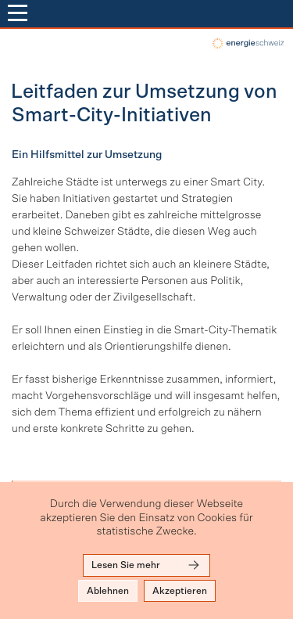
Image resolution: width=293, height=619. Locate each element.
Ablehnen (108, 591)
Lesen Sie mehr (146, 565)
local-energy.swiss (247, 43)
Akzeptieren (179, 591)
